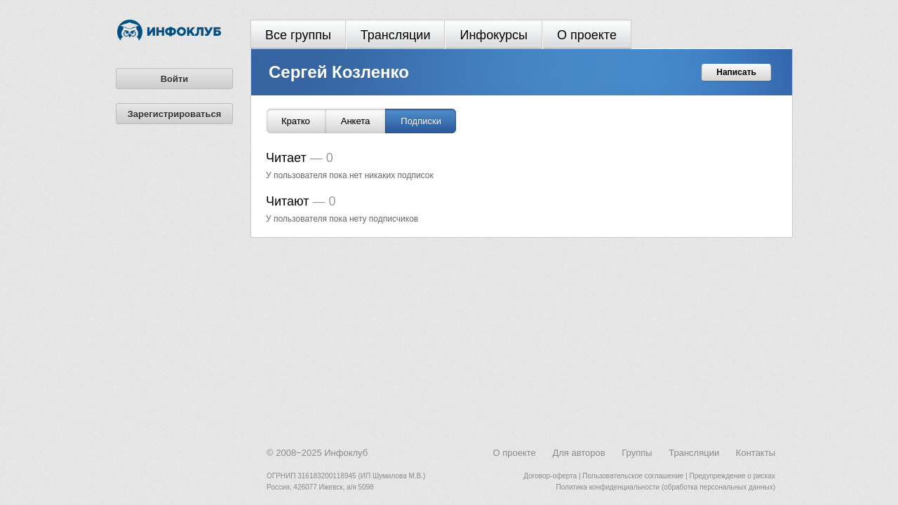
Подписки (421, 121)
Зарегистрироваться (175, 114)
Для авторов (578, 452)
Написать (736, 72)
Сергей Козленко (339, 71)
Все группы (298, 35)
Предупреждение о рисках (732, 476)
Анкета (355, 121)
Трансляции (396, 35)
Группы (637, 452)
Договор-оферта (550, 476)
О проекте (587, 35)
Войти (175, 79)
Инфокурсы (494, 35)
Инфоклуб (346, 452)
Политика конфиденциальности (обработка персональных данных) (665, 487)
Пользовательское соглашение (632, 476)
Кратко (295, 121)
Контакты (755, 452)
